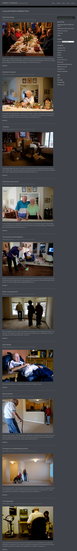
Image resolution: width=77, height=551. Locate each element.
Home (53, 3)
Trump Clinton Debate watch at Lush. (65, 28)
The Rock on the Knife (62, 71)
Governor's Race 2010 (62, 59)
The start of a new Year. (62, 30)
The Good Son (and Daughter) (12, 237)
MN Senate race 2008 (62, 66)
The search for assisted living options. (15, 448)
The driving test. (7, 501)
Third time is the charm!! (10, 181)
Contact (73, 3)
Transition (5, 127)
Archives (59, 41)
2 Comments (32, 129)
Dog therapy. (6, 344)
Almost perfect (7, 394)
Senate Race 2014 (61, 69)
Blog (63, 3)
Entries (60, 80)
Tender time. (60, 33)
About (68, 3)
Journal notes (60, 62)
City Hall (59, 52)
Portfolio (59, 3)
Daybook (59, 55)
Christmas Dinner (8, 17)
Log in (58, 77)
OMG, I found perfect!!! (10, 292)
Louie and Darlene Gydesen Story (20, 19)
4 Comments (32, 239)
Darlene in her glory (9, 72)
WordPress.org (60, 84)
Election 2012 (60, 57)
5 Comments (32, 184)
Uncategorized (32, 503)
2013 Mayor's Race (61, 48)
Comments (60, 82)
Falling (58, 35)
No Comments (32, 19)
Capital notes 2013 (61, 50)
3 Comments (32, 74)
